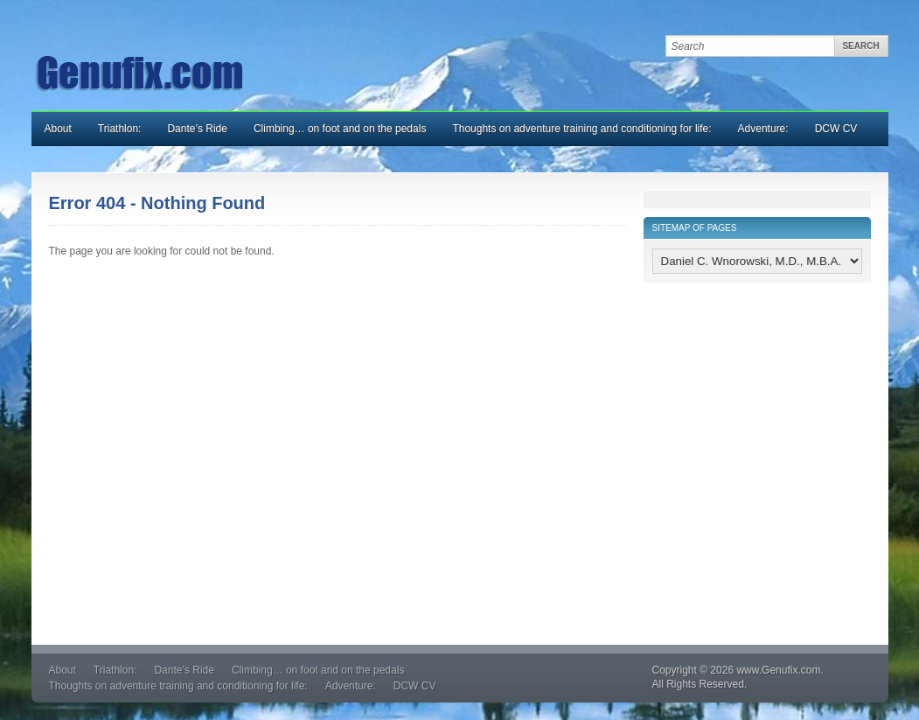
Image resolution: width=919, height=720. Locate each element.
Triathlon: (120, 128)
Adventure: (763, 128)
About (58, 128)
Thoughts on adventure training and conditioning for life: (581, 128)
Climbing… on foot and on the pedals (340, 128)
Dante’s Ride (196, 128)
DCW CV (836, 128)
